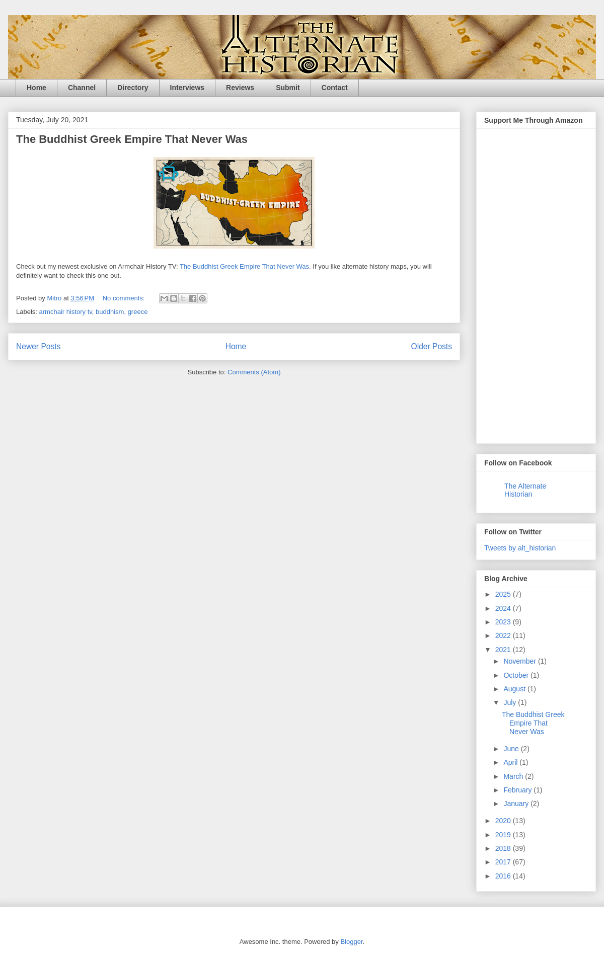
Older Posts (431, 346)
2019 (504, 835)
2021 (504, 650)
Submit (287, 88)
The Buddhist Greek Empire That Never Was (132, 139)
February (518, 790)
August (515, 689)
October (517, 675)
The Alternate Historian (525, 490)
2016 (504, 876)
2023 (504, 622)
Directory (132, 88)
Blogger (351, 941)
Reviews (240, 88)
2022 (504, 635)
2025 (504, 594)
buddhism (110, 311)
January (517, 803)
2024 (504, 608)
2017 (504, 862)
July (510, 702)
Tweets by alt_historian (520, 548)
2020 (504, 821)
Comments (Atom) (254, 372)
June (511, 749)
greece (138, 311)
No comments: (124, 298)
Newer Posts (38, 346)
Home (36, 88)
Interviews (187, 88)
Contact (335, 88)
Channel (82, 88)
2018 (504, 848)
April (511, 762)
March (514, 776)
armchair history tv (65, 311)
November (520, 661)
